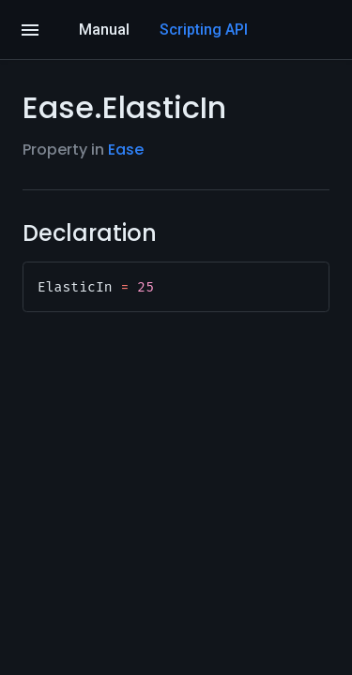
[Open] (30, 30)
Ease (126, 149)
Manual (104, 29)
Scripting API (204, 29)
